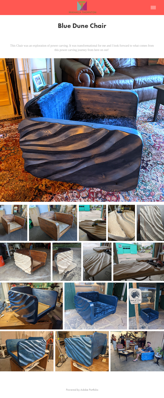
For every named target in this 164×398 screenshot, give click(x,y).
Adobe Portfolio (89, 390)
